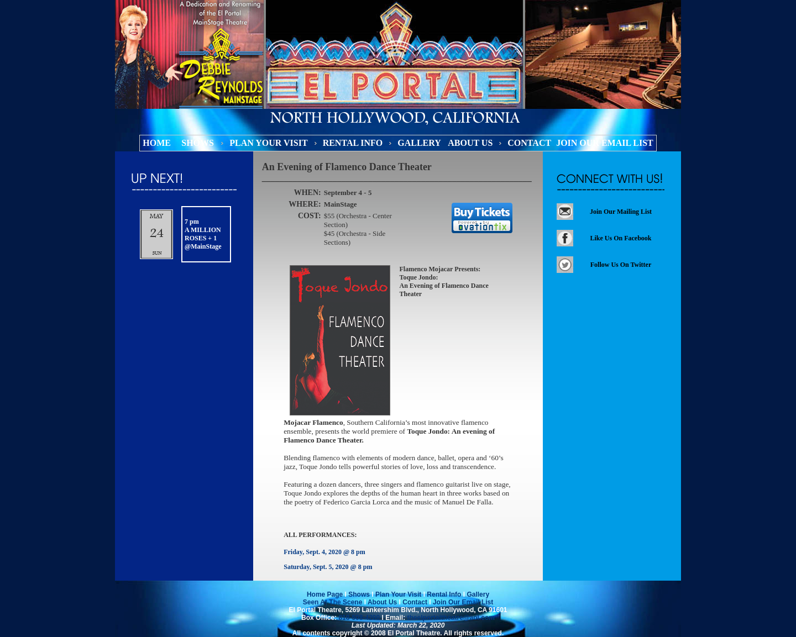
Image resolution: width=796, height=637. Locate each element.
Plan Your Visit (398, 594)
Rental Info (444, 594)
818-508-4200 (359, 618)
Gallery (478, 594)
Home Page (325, 594)
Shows (359, 594)
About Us (382, 602)
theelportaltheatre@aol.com (450, 618)
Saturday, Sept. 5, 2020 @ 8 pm (328, 567)
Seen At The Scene (333, 602)
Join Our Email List (462, 602)
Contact (414, 602)
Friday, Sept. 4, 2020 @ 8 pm (324, 552)
